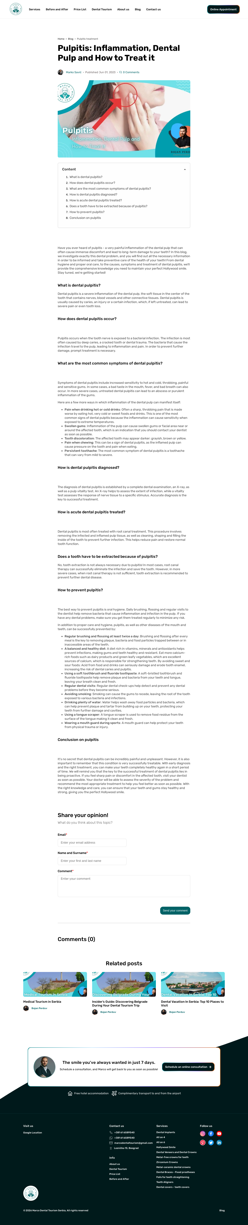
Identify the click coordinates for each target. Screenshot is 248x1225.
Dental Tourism (102, 9)
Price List (80, 9)
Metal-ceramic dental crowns (173, 1167)
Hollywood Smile (165, 1147)
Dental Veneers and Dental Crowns (176, 1152)
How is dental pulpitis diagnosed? (93, 194)
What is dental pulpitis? (86, 177)
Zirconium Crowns (167, 1162)
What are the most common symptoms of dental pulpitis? (110, 189)
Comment (66, 871)
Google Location (32, 1132)
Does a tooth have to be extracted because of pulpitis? (108, 206)
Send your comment (175, 910)
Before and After (57, 9)
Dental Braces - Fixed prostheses (175, 1172)
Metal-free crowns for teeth (172, 1157)
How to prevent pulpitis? (87, 212)
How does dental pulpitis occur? (92, 183)
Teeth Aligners (164, 1182)
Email (62, 835)
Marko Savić (73, 72)
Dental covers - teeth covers (172, 1187)
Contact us (153, 9)
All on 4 (160, 1137)
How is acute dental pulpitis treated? (96, 200)
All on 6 (160, 1142)
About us (114, 1164)
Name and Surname (73, 853)
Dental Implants (165, 1132)
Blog (138, 9)
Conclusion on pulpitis (85, 218)
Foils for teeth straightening (172, 1177)
